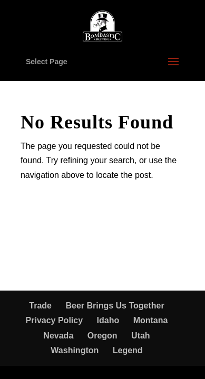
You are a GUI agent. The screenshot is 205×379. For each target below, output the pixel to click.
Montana (150, 320)
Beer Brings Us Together (114, 305)
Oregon (102, 335)
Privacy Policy (54, 320)
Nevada (58, 335)
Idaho (108, 320)
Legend (128, 350)
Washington (75, 350)
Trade (40, 305)
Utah (140, 335)
